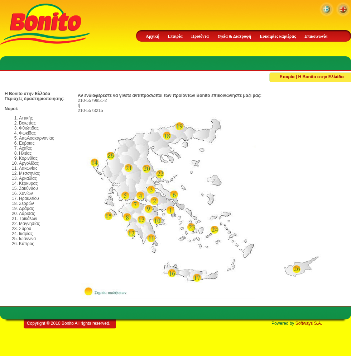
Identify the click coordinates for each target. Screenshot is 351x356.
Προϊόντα (200, 36)
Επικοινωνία (315, 36)
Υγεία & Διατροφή (234, 36)
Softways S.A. (308, 323)
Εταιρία (175, 36)
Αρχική (152, 36)
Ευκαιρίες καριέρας (278, 36)
